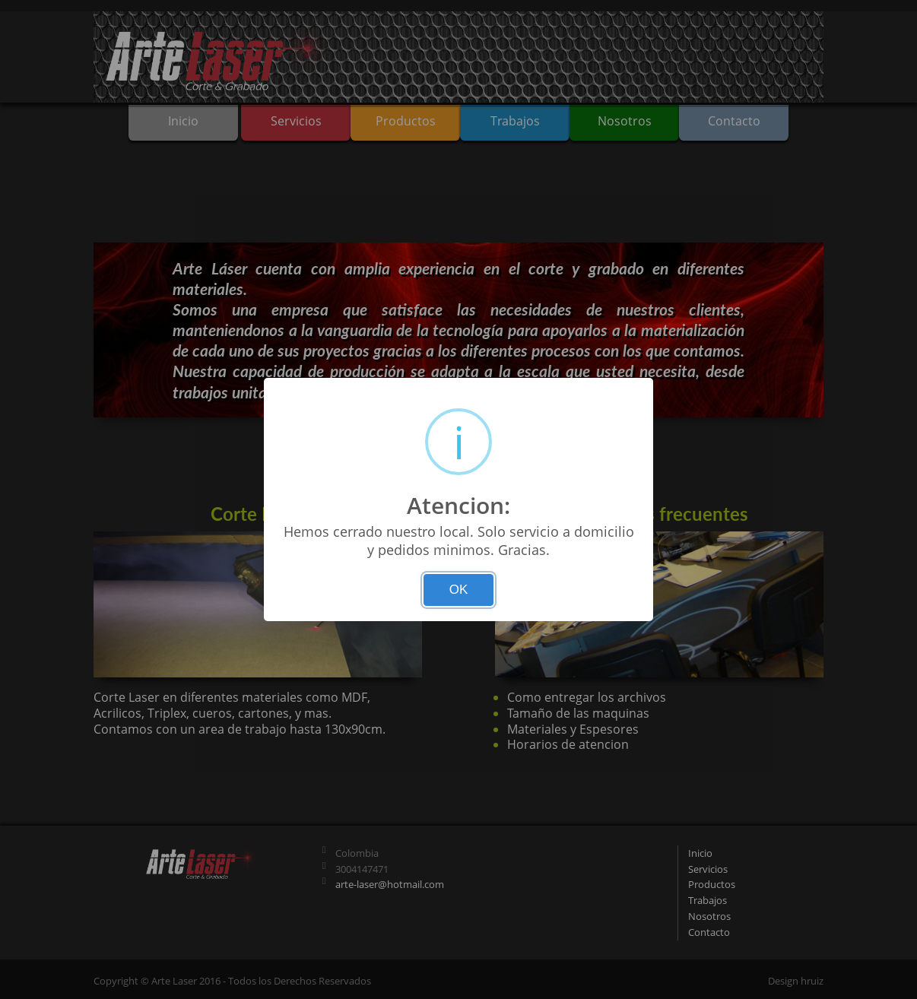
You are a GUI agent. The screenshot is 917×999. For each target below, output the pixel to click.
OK (458, 589)
